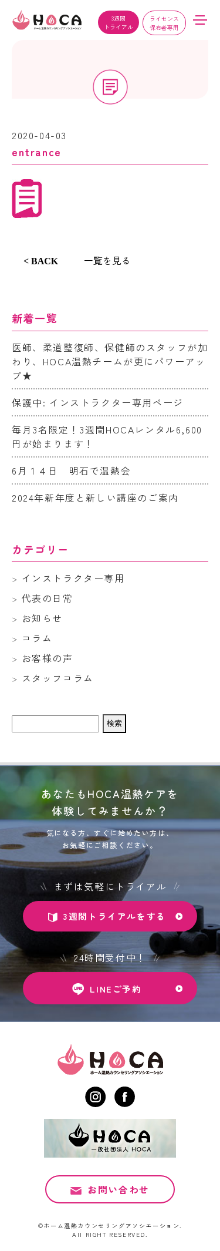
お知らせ (42, 618)
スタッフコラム (58, 678)
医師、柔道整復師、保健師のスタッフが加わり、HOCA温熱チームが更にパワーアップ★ (110, 361)
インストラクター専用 (73, 578)
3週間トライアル (118, 22)
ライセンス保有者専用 (164, 23)
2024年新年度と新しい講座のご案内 (95, 497)
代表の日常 (47, 598)
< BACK (40, 261)
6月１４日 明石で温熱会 (71, 470)
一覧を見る (107, 260)
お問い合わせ (118, 1191)
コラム (37, 638)
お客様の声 (47, 658)
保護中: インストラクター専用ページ (98, 402)
